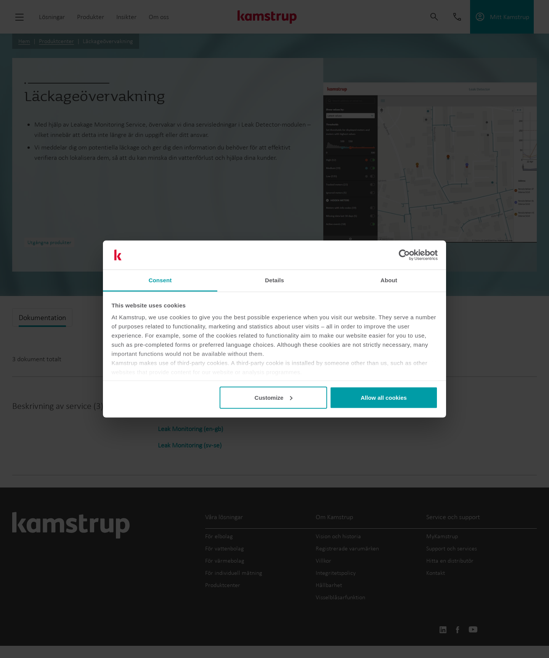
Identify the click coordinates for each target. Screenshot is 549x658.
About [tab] (388, 280)
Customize (274, 397)
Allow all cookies (384, 397)
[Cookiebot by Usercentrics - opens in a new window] (404, 255)
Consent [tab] (160, 280)
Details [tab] (274, 280)
